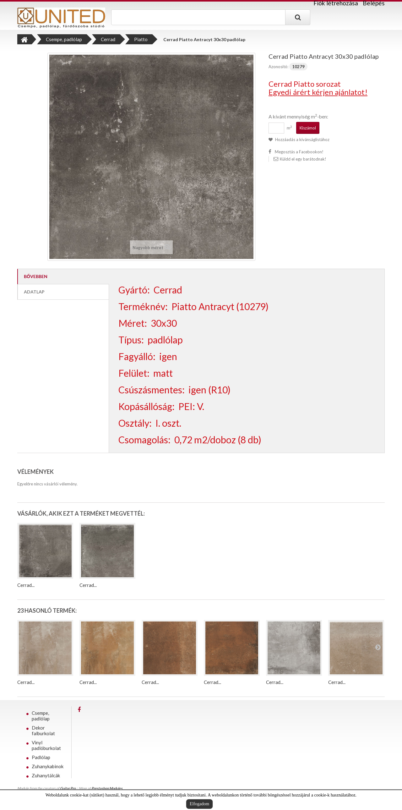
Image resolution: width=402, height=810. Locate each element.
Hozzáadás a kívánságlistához (301, 139)
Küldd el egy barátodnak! (303, 158)
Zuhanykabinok (47, 766)
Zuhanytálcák (46, 775)
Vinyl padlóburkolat (46, 745)
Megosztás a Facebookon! (299, 151)
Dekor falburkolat (43, 730)
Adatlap (34, 291)
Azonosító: (278, 66)
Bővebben (35, 276)
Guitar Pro (68, 788)
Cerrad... (26, 585)
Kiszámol (308, 127)
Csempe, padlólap (41, 715)
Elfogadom (199, 804)
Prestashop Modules (106, 788)
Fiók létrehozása (335, 3)
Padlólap (41, 757)
